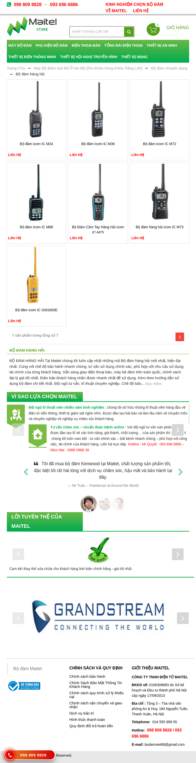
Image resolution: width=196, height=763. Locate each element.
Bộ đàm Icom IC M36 (98, 144)
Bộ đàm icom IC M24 (36, 144)
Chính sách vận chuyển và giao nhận (95, 705)
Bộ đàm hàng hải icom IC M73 (160, 227)
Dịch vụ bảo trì (81, 713)
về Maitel (116, 11)
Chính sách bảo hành (87, 676)
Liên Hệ (140, 11)
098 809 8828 (28, 4)
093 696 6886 (64, 4)
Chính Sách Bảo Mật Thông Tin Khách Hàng (95, 685)
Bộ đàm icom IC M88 (36, 227)
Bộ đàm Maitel (27, 668)
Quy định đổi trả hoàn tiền (91, 726)
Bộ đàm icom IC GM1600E (36, 310)
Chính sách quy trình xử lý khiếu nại (96, 695)
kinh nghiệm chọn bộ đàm (134, 4)
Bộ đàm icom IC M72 (159, 144)
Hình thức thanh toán (87, 720)
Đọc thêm (153, 384)
